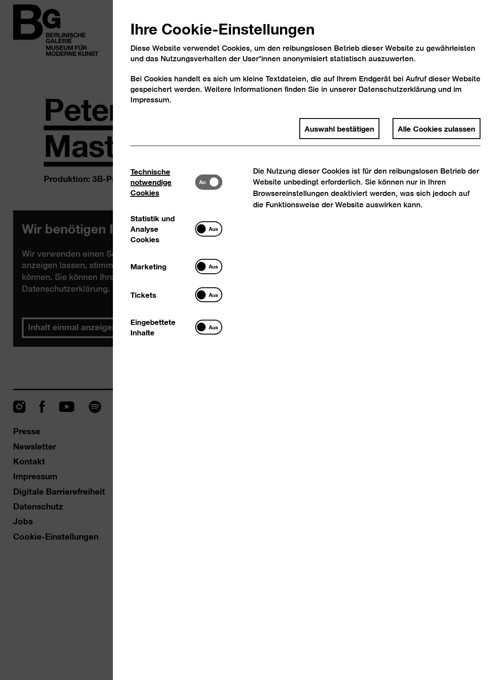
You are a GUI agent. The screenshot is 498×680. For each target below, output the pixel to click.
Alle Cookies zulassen (436, 128)
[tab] (162, 182)
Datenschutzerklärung (397, 89)
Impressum (149, 99)
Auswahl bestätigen (339, 128)
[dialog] (249, 340)
